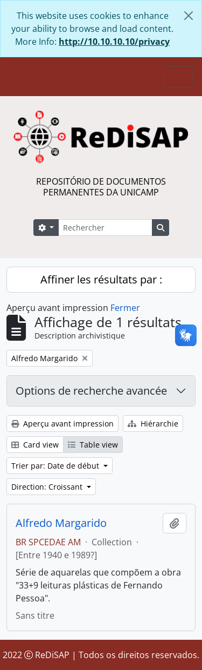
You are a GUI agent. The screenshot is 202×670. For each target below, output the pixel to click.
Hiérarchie (153, 423)
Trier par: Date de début (56, 466)
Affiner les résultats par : (101, 279)
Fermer (125, 308)
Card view (35, 444)
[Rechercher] (105, 227)
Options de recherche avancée (91, 390)
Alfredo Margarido (61, 523)
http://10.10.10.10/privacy (114, 42)
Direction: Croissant (48, 487)
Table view (93, 444)
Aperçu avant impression (62, 423)
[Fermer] (188, 16)
